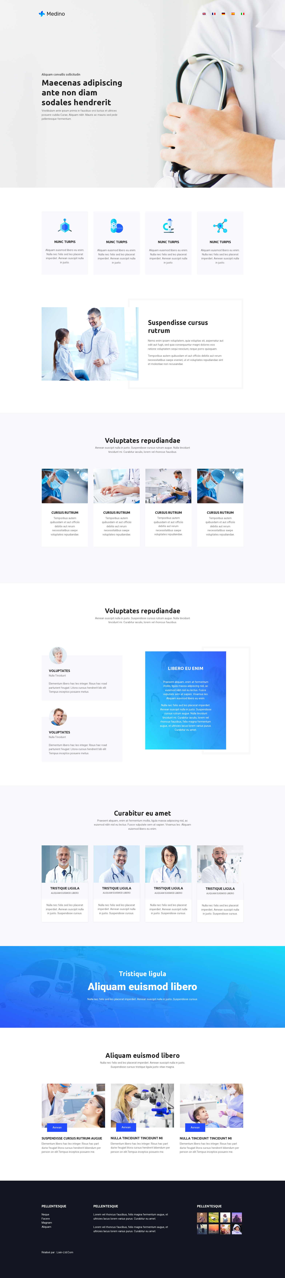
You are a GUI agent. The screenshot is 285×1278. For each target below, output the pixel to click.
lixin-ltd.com (65, 1252)
